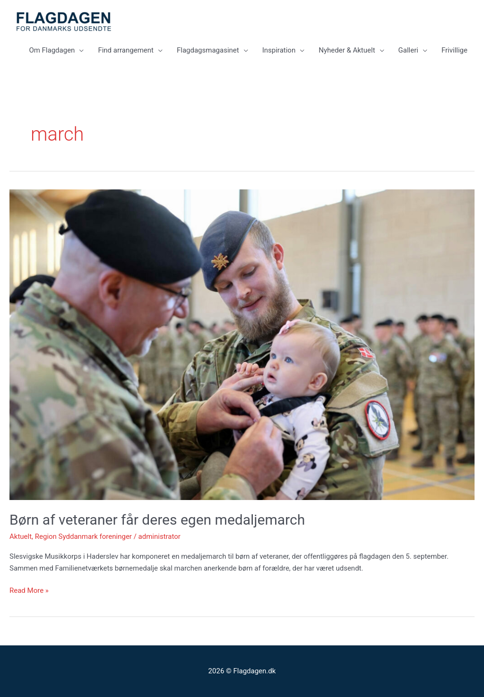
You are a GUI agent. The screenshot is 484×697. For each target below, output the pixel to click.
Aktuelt (20, 536)
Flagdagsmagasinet (208, 50)
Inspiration (279, 50)
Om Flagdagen (52, 50)
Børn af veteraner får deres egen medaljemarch (160, 519)
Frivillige (454, 50)
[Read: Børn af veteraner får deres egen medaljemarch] (242, 344)
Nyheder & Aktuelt (347, 50)
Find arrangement (126, 50)
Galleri (408, 50)
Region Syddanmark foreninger (83, 536)
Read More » (29, 590)
